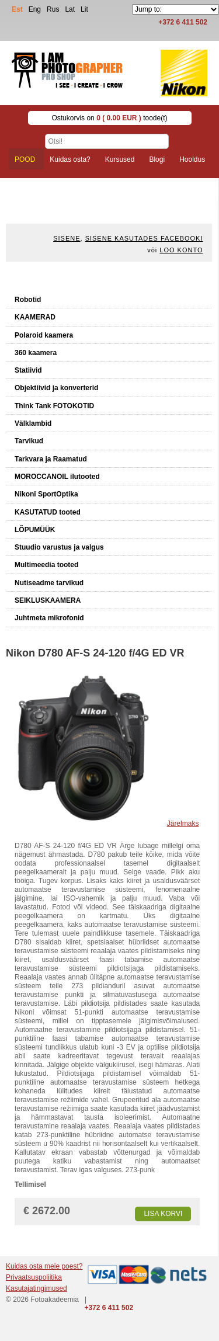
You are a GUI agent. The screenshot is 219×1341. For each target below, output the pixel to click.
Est (17, 9)
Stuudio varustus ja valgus (59, 547)
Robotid (28, 300)
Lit (84, 9)
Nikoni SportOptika (46, 494)
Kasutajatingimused (36, 1288)
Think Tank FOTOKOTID (54, 406)
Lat (70, 9)
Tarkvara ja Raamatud (51, 459)
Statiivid (28, 370)
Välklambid (33, 423)
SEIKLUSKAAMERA (48, 600)
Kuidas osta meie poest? (44, 1266)
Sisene (66, 238)
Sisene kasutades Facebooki (144, 238)
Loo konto (181, 249)
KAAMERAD (35, 317)
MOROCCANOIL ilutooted (57, 477)
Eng (35, 9)
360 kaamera (36, 353)
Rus (53, 9)
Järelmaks (183, 823)
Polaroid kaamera (44, 335)
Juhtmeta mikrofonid (49, 618)
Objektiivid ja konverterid (56, 388)
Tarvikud (29, 441)
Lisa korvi (163, 1214)
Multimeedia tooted (46, 565)
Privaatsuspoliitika (34, 1277)
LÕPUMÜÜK (35, 530)
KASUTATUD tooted (48, 512)
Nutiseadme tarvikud (49, 583)
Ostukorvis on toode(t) (109, 118)
